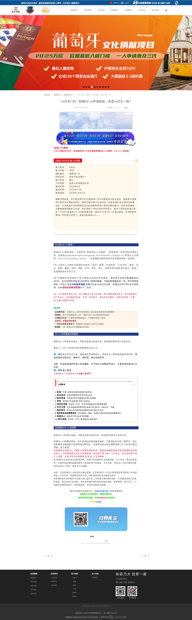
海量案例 (57, 95)
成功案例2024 (68, 95)
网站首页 (47, 95)
